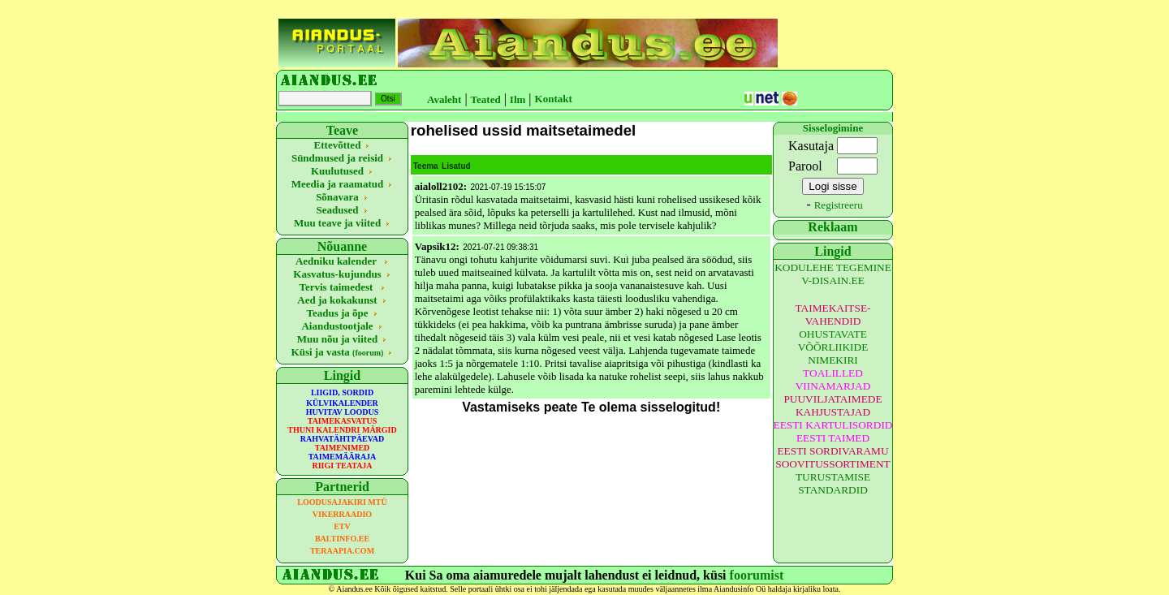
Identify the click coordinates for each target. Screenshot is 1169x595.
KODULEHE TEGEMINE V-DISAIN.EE (832, 274)
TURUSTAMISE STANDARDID (833, 483)
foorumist (757, 575)
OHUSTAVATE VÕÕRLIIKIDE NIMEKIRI (833, 347)
